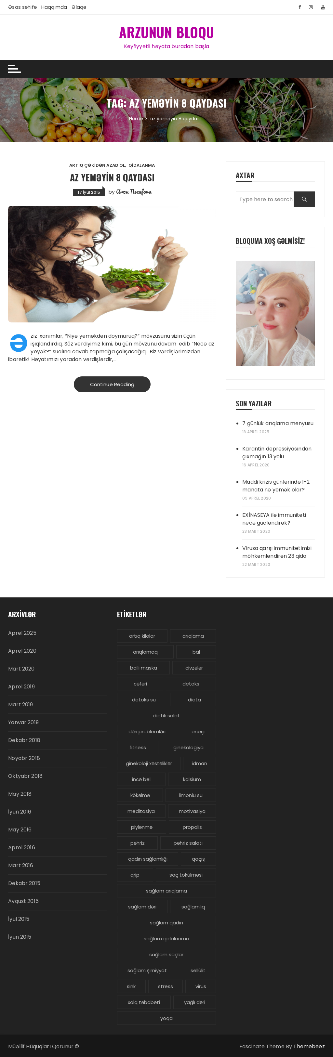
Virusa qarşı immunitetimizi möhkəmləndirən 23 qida (277, 552)
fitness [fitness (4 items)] (137, 747)
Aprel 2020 (22, 651)
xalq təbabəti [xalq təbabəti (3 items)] (144, 1002)
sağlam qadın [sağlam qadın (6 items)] (166, 922)
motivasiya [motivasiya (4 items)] (192, 811)
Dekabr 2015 (24, 883)
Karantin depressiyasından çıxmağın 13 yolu (277, 452)
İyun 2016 (19, 812)
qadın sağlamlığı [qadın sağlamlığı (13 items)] (147, 858)
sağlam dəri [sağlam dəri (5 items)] (142, 906)
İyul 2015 (18, 919)
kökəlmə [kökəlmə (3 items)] (140, 795)
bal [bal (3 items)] (196, 651)
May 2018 (20, 794)
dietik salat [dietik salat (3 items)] (166, 715)
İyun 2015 (19, 937)
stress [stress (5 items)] (165, 986)
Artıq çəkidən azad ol (97, 165)
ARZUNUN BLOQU (166, 32)
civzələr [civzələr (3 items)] (194, 667)
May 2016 (20, 829)
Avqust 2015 (23, 901)
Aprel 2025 (22, 633)
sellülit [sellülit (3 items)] (198, 970)
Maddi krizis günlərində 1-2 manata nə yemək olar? (276, 485)
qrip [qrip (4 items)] (135, 874)
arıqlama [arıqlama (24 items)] (193, 636)
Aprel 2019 (21, 686)
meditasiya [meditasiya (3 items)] (141, 811)
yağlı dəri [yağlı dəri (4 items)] (194, 1002)
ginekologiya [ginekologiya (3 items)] (188, 747)
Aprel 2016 (21, 847)
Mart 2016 (20, 865)
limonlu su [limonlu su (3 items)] (191, 795)
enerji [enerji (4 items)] (198, 731)
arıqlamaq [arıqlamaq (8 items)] (145, 651)
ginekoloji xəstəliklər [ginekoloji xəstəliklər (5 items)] (149, 763)
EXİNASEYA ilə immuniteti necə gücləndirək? (274, 519)
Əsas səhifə (22, 7)
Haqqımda (54, 7)
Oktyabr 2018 (25, 776)
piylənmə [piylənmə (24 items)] (142, 827)
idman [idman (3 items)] (199, 763)
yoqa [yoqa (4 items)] (166, 1018)
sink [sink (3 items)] (131, 986)
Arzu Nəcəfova (133, 191)
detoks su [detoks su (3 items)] (144, 699)
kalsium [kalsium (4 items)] (192, 779)
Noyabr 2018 (24, 758)
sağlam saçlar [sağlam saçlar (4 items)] (166, 954)
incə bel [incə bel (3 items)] (141, 779)
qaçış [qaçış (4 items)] (198, 858)
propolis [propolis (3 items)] (192, 827)
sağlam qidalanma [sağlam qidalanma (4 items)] (166, 938)
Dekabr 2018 (24, 740)
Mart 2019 (20, 704)
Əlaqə (79, 7)
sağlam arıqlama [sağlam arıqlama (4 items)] (166, 890)
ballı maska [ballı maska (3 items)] (143, 667)
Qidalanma (141, 165)
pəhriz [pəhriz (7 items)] (137, 843)
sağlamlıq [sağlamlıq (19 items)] (193, 906)
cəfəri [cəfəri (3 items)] (140, 683)
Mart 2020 (21, 668)
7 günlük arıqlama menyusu (277, 423)
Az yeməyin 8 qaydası (112, 177)
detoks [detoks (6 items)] (190, 683)
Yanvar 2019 (23, 722)
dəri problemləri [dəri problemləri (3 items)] (147, 731)
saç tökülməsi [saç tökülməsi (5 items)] (186, 874)
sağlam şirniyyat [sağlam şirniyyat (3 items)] (147, 970)
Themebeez (309, 1046)
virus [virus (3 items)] (200, 986)
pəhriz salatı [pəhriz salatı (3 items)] (188, 843)
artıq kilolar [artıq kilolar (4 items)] (142, 636)
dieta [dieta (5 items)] (194, 699)
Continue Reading (112, 384)
